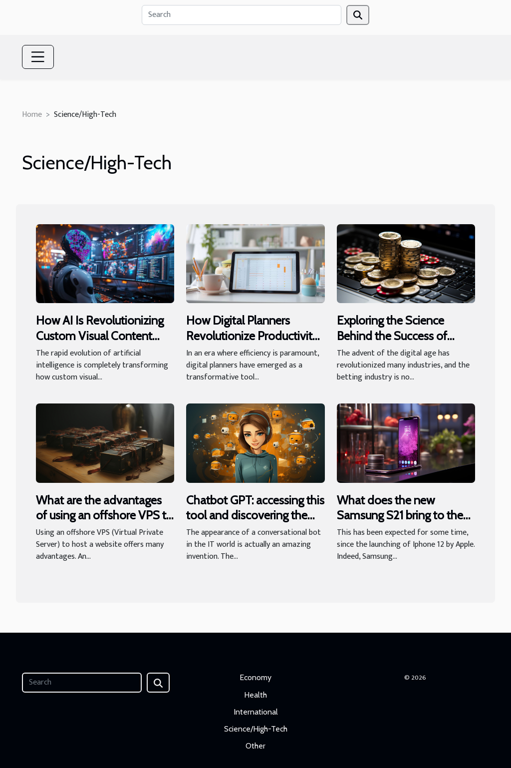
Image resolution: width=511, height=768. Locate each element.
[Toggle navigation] (38, 57)
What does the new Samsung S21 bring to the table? (400, 515)
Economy (255, 677)
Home (32, 114)
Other (255, 746)
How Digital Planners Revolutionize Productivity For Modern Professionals (252, 335)
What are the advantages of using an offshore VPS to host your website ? (104, 515)
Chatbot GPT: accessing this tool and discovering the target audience (255, 515)
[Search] (241, 15)
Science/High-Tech (255, 729)
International (256, 712)
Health (255, 695)
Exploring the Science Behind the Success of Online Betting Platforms (398, 335)
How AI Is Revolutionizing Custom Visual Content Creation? (100, 335)
